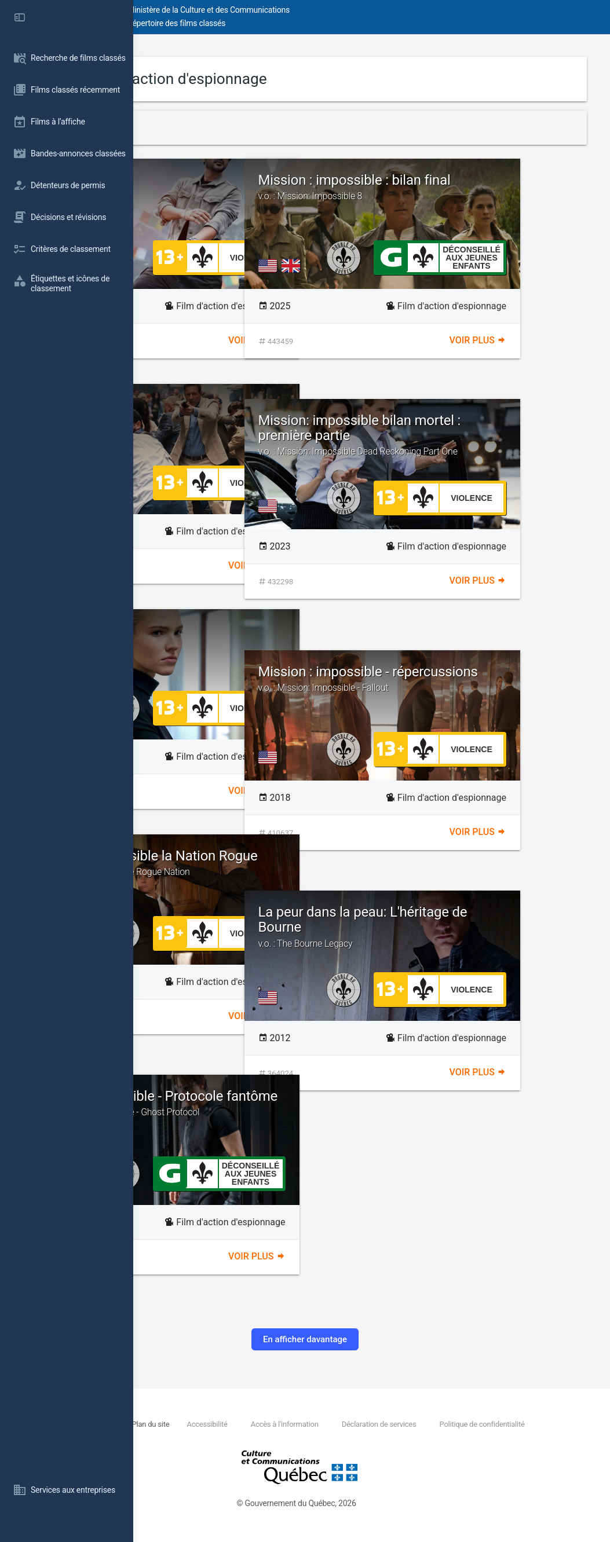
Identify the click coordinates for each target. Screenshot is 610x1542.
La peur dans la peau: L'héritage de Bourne (483, 926)
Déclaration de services (500, 1424)
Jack (184, 180)
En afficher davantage (372, 1339)
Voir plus (323, 340)
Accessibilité (328, 1424)
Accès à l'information (406, 1424)
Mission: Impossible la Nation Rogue (261, 870)
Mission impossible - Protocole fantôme (261, 1110)
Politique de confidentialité (247, 1437)
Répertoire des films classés (310, 23)
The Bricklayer (212, 405)
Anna (186, 630)
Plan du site (271, 1424)
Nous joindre (219, 1424)
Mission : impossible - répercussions (483, 686)
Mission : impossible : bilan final (483, 194)
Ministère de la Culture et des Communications (342, 9)
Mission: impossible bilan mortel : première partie (483, 440)
